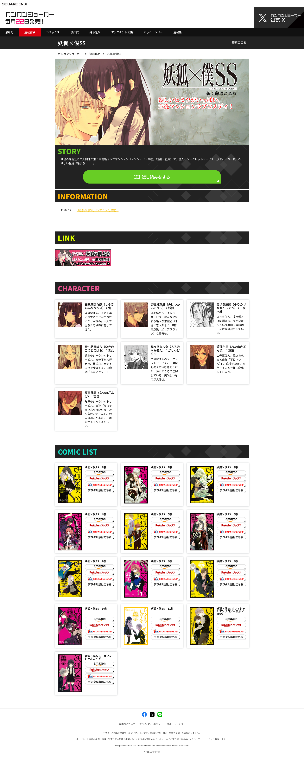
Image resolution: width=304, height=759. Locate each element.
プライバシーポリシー (151, 725)
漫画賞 (75, 32)
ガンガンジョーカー (70, 54)
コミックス (53, 32)
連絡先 (178, 32)
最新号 (9, 32)
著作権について (127, 725)
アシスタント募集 (122, 32)
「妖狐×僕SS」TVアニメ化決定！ (97, 209)
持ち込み (95, 32)
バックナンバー (153, 32)
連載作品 (29, 32)
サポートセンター (176, 725)
